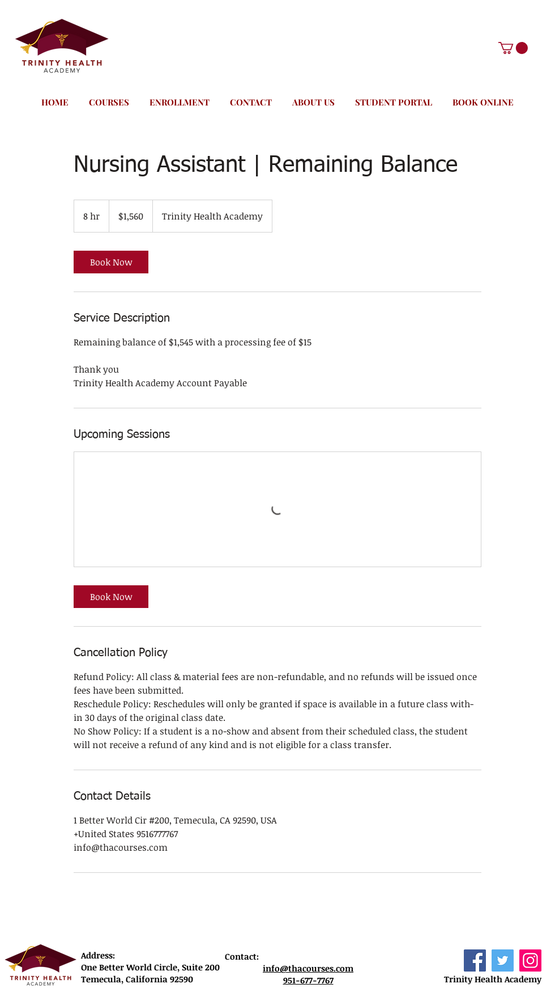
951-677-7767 (308, 980)
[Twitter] (503, 960)
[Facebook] (475, 960)
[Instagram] (530, 960)
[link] (111, 262)
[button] (513, 48)
